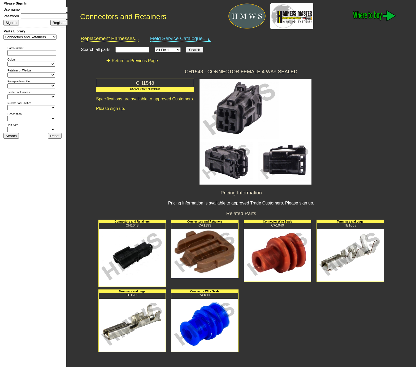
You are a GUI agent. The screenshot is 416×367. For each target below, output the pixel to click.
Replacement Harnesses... (110, 38)
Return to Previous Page (132, 60)
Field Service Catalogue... (180, 38)
